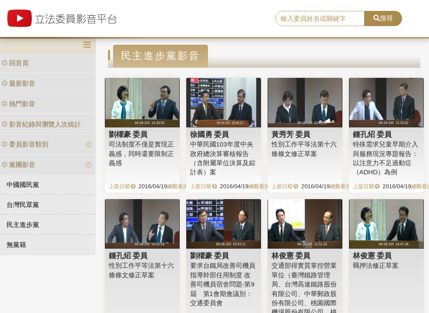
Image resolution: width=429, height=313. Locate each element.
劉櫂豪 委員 (128, 134)
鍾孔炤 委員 (372, 134)
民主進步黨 (23, 224)
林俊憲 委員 (291, 256)
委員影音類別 (24, 144)
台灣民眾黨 (23, 204)
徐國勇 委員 (209, 134)
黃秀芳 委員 (291, 134)
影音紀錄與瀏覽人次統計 (41, 124)
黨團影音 (18, 164)
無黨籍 (16, 244)
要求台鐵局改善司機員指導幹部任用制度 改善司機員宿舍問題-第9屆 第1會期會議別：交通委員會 (222, 284)
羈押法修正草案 (376, 265)
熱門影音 (18, 103)
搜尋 (383, 18)
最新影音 (18, 83)
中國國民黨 (23, 184)
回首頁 (15, 63)
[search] (320, 19)
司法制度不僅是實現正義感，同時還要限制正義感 (141, 153)
